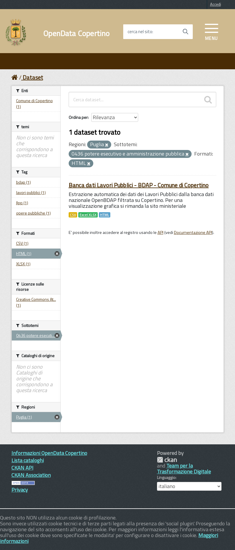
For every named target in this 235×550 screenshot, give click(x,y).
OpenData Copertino (76, 33)
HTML (104, 214)
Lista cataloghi (27, 460)
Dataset (33, 77)
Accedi (215, 4)
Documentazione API (193, 232)
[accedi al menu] (211, 31)
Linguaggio (166, 477)
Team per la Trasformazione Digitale (184, 468)
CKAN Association (31, 475)
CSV (73, 214)
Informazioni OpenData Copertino (49, 453)
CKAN (167, 460)
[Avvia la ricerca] (185, 31)
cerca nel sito (140, 32)
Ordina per (78, 117)
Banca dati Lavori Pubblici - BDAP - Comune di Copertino (139, 185)
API (160, 232)
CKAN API (22, 468)
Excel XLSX (88, 214)
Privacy (19, 490)
